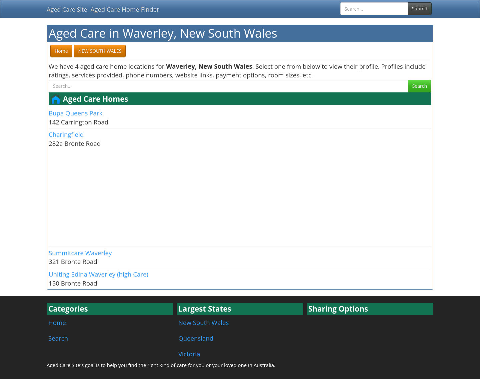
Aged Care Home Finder (124, 9)
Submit (419, 8)
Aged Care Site (67, 9)
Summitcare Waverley (80, 253)
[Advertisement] (240, 196)
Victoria (189, 354)
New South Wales (203, 322)
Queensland (195, 338)
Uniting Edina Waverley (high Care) (98, 274)
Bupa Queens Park (75, 113)
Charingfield (66, 134)
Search (419, 86)
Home (57, 322)
